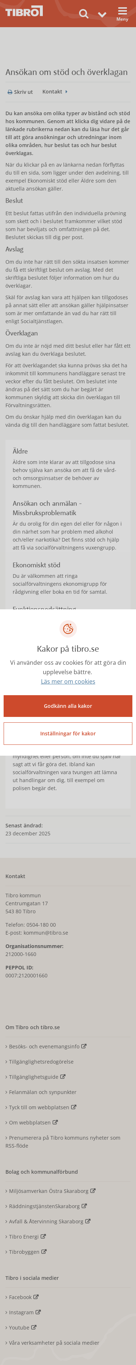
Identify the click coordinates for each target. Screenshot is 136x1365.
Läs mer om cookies (68, 681)
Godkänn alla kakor (68, 705)
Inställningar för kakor (68, 733)
